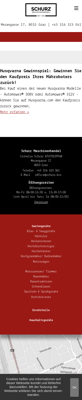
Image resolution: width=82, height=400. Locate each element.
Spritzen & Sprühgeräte (41, 291)
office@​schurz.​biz (48, 175)
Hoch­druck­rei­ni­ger (41, 246)
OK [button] (74, 387)
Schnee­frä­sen (41, 286)
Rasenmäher (41, 276)
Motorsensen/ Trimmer (41, 271)
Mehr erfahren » (14, 112)
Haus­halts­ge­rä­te (41, 320)
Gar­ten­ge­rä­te (41, 226)
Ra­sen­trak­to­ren (41, 281)
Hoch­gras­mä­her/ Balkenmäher (41, 256)
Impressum (41, 202)
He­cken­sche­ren (41, 241)
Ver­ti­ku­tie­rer (41, 297)
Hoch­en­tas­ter (41, 251)
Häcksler (41, 236)
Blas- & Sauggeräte (41, 231)
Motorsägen (41, 261)
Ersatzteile (41, 310)
